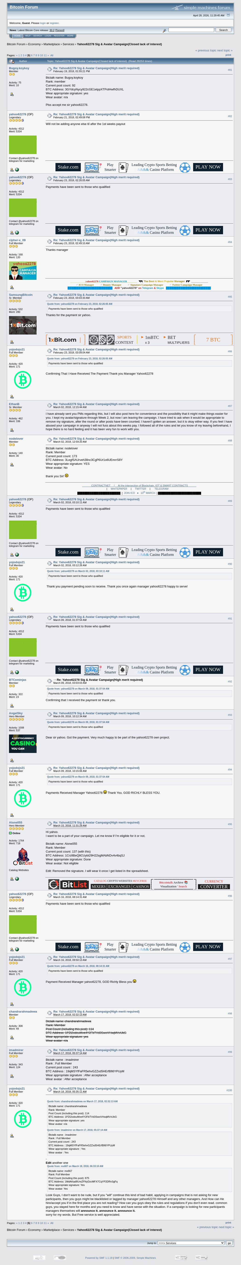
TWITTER (140, 488)
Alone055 (15, 822)
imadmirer (16, 1050)
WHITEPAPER (119, 488)
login (43, 22)
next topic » (225, 50)
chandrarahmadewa (23, 1011)
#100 (229, 1090)
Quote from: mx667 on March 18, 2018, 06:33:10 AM (75, 1166)
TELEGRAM (161, 488)
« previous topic (205, 50)
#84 (230, 242)
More (70, 36)
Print (228, 54)
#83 (230, 179)
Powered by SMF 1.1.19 (98, 1257)
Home (17, 36)
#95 (230, 824)
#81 (230, 69)
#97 (230, 958)
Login (48, 36)
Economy (34, 44)
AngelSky (16, 713)
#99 (230, 1052)
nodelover (16, 438)
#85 (230, 296)
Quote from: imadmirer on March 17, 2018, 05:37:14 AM (77, 1130)
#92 (230, 681)
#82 (230, 116)
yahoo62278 (17, 114)
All (51, 55)
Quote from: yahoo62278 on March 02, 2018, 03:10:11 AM (78, 571)
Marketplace (52, 44)
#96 (230, 896)
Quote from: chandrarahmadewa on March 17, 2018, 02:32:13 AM (82, 1101)
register (54, 22)
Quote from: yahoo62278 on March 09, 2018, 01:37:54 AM (78, 688)
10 (41, 55)
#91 (230, 618)
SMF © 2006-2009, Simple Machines (135, 1257)
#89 (230, 501)
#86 (230, 351)
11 (45, 55)
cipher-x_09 (17, 240)
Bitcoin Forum (16, 44)
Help (28, 36)
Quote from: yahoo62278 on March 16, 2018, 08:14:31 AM (78, 966)
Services (68, 44)
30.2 (51, 30)
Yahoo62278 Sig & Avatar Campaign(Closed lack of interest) (119, 44)
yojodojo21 (17, 349)
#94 (230, 769)
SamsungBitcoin (21, 294)
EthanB (14, 404)
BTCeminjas (17, 679)
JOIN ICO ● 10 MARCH (139, 493)
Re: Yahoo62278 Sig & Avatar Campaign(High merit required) (96, 68)
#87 (230, 406)
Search (37, 36)
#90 (230, 564)
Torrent (60, 30)
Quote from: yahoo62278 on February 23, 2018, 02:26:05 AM (79, 304)
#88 (230, 440)
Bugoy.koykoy (19, 68)
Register (59, 36)
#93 (230, 715)
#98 (230, 1013)
